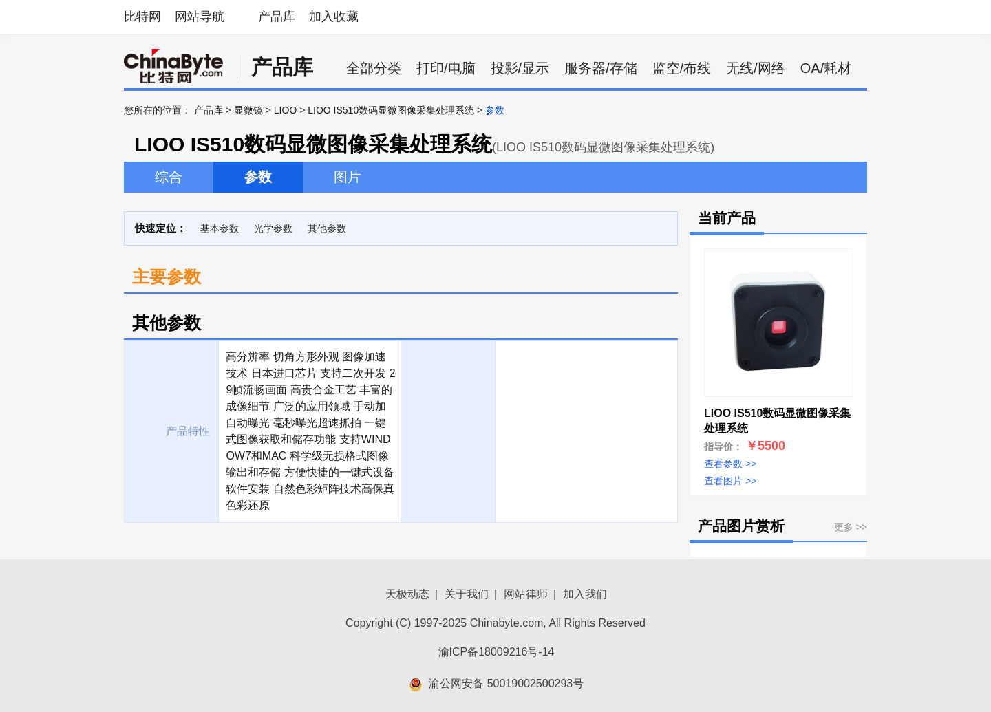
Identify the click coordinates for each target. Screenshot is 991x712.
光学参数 (273, 228)
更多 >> (850, 526)
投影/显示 (520, 68)
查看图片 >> (730, 480)
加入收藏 (334, 16)
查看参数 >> (730, 463)
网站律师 (526, 594)
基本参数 (219, 228)
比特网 (142, 16)
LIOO (285, 110)
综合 (168, 176)
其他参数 (327, 228)
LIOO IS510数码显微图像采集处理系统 (391, 110)
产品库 (276, 16)
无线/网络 (755, 68)
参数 (258, 176)
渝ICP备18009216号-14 (496, 652)
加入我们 (585, 594)
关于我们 (467, 594)
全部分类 (373, 68)
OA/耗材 (825, 68)
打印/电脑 (446, 68)
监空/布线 (682, 68)
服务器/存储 (600, 68)
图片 (347, 176)
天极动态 (407, 594)
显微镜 (248, 110)
